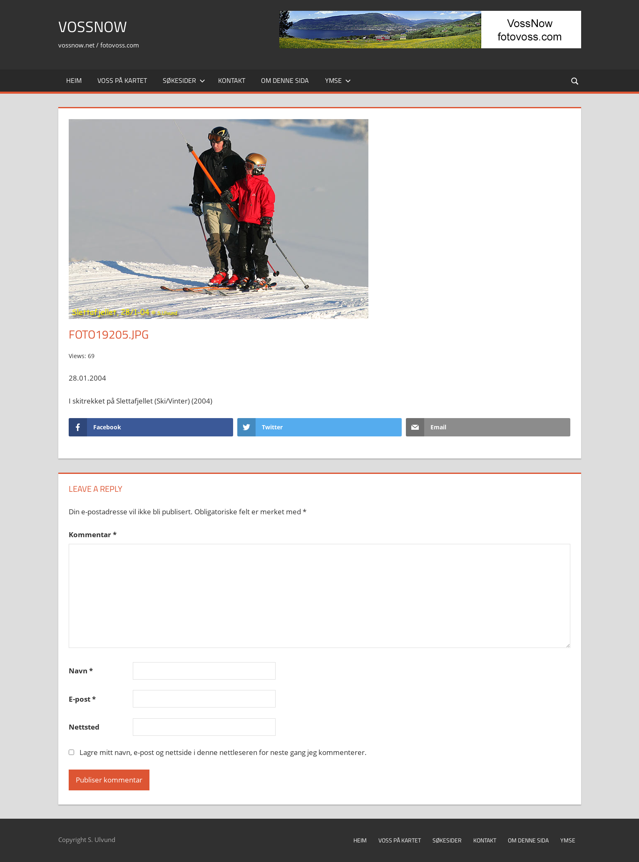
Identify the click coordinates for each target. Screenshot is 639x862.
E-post (82, 699)
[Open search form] (574, 81)
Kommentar (93, 534)
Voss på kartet (122, 80)
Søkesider (184, 80)
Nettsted (84, 727)
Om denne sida (285, 80)
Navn (81, 670)
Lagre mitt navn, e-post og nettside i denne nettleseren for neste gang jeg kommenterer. (223, 752)
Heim (74, 80)
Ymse (338, 80)
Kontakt (231, 80)
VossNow (92, 26)
